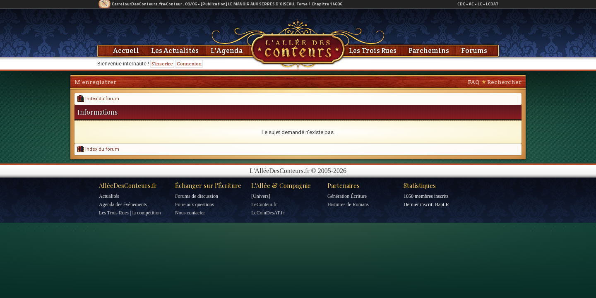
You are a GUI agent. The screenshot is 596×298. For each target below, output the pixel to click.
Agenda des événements (123, 204)
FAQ (473, 82)
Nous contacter (190, 213)
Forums (474, 50)
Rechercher (504, 82)
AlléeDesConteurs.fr (128, 185)
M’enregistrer (95, 82)
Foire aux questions (194, 204)
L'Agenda (227, 50)
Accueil (126, 50)
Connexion (189, 63)
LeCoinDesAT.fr (267, 213)
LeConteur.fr (264, 204)
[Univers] (260, 196)
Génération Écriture (347, 196)
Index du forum (98, 98)
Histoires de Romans (348, 204)
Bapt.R (442, 204)
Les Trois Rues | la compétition (130, 213)
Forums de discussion (196, 196)
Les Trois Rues (373, 50)
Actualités (109, 196)
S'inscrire (162, 63)
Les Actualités (175, 50)
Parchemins (429, 50)
